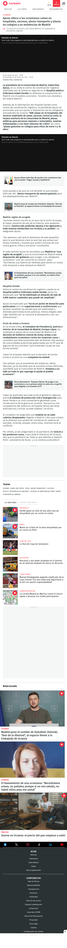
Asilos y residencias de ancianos (16, 491)
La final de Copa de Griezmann (10, 547)
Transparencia (33, 889)
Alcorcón (24, 558)
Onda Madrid (38, 9)
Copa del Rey (25, 541)
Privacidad (33, 920)
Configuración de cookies (33, 931)
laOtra (33, 866)
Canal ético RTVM (33, 912)
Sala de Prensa (33, 881)
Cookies (33, 928)
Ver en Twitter (16, 845)
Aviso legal (33, 924)
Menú (63, 3)
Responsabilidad (33, 885)
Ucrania (7, 15)
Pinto (22, 525)
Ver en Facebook (5, 845)
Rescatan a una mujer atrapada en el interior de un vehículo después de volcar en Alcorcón (10, 564)
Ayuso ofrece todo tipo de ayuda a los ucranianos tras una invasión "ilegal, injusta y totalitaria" (9, 181)
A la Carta (22, 9)
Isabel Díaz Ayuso (17, 488)
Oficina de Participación (33, 916)
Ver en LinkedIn (50, 844)
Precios (5, 832)
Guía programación (33, 870)
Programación (56, 9)
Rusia (27, 488)
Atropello (24, 508)
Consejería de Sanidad (11, 494)
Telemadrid (33, 859)
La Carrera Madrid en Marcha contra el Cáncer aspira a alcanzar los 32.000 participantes (10, 597)
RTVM (33, 851)
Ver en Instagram (28, 844)
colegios (50, 488)
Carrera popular (27, 591)
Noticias (8, 9)
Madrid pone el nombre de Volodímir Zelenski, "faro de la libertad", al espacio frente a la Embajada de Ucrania (9, 207)
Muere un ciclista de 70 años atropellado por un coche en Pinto (10, 531)
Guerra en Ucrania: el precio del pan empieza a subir (33, 811)
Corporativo (33, 878)
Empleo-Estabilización (33, 904)
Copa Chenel (25, 574)
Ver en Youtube (62, 844)
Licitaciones (33, 908)
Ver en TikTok (39, 845)
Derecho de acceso (33, 901)
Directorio (33, 893)
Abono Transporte (38, 488)
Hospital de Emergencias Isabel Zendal (45, 491)
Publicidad (33, 897)
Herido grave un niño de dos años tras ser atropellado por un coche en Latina (10, 514)
